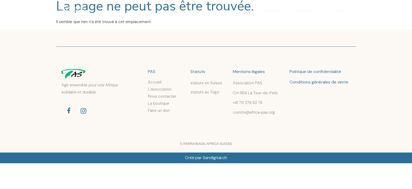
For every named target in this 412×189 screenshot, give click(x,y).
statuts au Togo (204, 92)
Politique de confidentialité (315, 71)
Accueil (194, 11)
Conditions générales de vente (319, 82)
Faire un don (336, 11)
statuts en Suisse (206, 83)
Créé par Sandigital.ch (206, 157)
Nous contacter (264, 11)
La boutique (301, 11)
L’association (224, 11)
